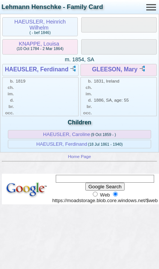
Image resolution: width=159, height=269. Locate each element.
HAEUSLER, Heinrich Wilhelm (39, 25)
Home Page (79, 156)
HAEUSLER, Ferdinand (36, 69)
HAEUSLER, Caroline (66, 134)
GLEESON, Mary (114, 69)
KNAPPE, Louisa (39, 44)
